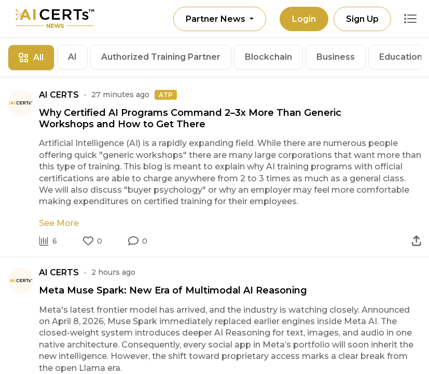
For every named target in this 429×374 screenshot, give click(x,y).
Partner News (216, 19)
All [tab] (31, 57)
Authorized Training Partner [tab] (160, 57)
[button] (137, 241)
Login (304, 19)
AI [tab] (72, 57)
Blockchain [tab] (268, 57)
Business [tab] (335, 57)
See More (59, 223)
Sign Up (362, 19)
